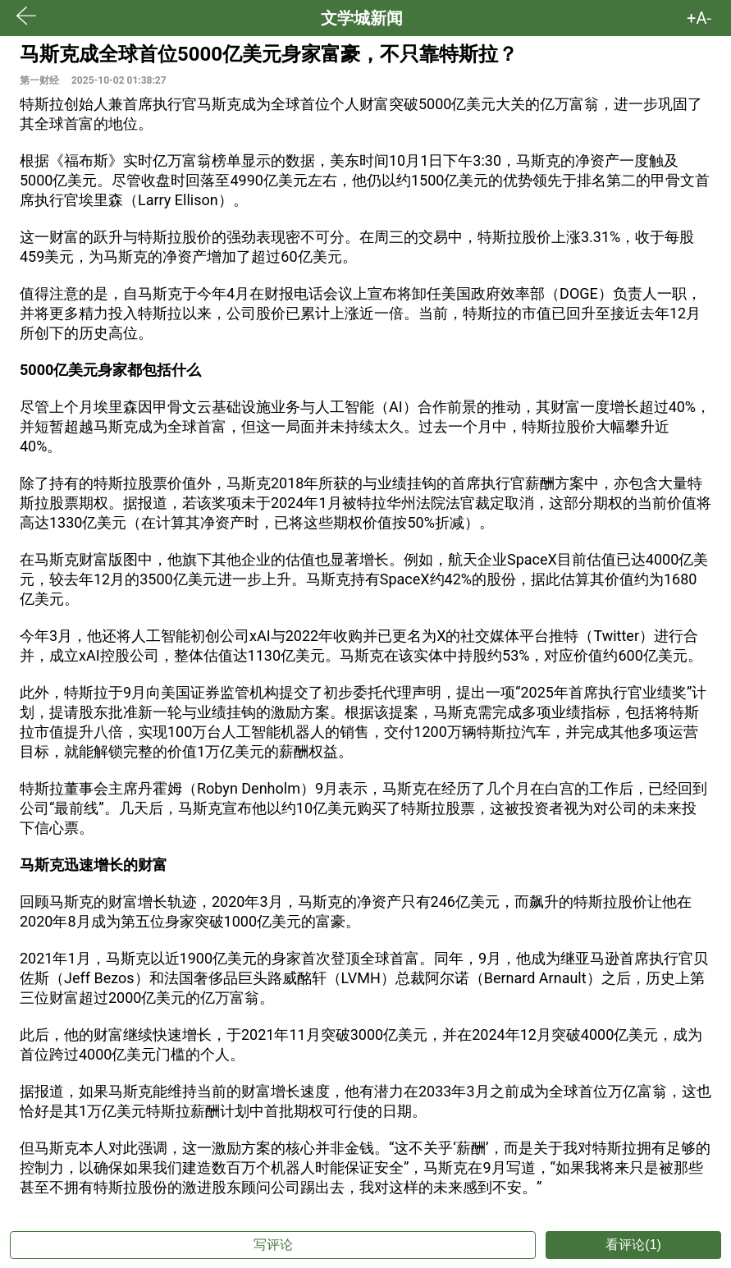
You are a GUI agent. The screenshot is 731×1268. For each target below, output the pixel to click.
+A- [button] (699, 18)
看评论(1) (633, 1245)
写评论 (273, 1245)
